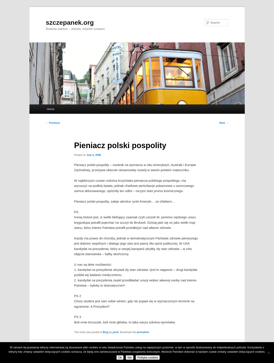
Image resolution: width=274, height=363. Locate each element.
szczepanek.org (70, 22)
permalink (143, 332)
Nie (129, 357)
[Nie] (268, 353)
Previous (53, 122)
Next (223, 122)
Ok (120, 357)
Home (50, 109)
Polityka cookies (147, 357)
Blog (105, 332)
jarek (116, 332)
